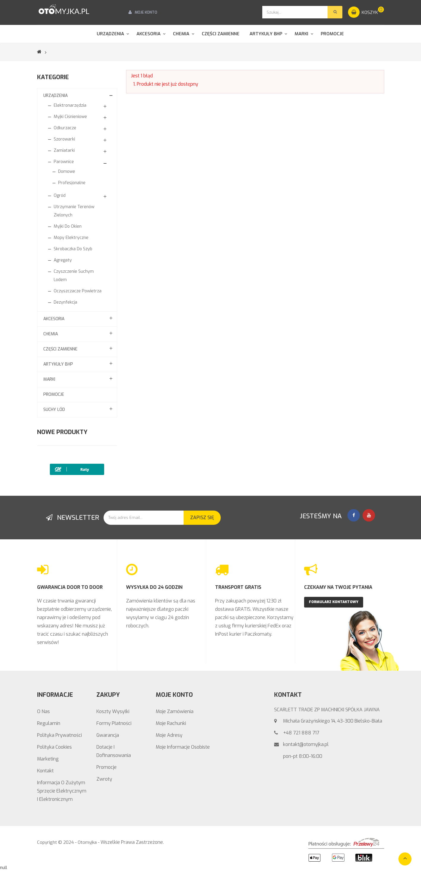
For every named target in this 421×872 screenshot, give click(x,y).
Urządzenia (55, 95)
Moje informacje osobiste (183, 747)
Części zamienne (60, 349)
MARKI (49, 379)
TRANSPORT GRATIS (238, 587)
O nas (43, 711)
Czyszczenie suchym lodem (74, 276)
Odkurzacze (65, 128)
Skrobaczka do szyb (73, 249)
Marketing (48, 759)
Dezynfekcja (65, 302)
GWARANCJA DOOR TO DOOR (70, 587)
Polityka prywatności (59, 735)
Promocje (53, 394)
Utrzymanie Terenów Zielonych (74, 211)
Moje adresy (169, 735)
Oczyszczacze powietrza (77, 291)
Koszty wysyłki (112, 711)
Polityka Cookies (54, 747)
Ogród (60, 195)
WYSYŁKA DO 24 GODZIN (154, 587)
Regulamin (48, 723)
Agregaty (63, 260)
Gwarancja (107, 735)
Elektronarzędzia (70, 105)
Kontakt (45, 771)
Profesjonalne (71, 183)
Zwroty (104, 779)
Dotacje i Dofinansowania (113, 751)
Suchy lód (54, 409)
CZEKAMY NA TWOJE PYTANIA (338, 587)
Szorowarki (64, 139)
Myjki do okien (68, 226)
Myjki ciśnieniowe (70, 116)
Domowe (66, 171)
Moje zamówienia (174, 711)
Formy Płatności (113, 723)
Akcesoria (53, 319)
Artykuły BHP (58, 364)
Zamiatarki (64, 150)
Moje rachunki (171, 723)
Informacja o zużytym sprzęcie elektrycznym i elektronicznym (61, 790)
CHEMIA (50, 334)
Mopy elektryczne (71, 237)
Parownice (64, 162)
